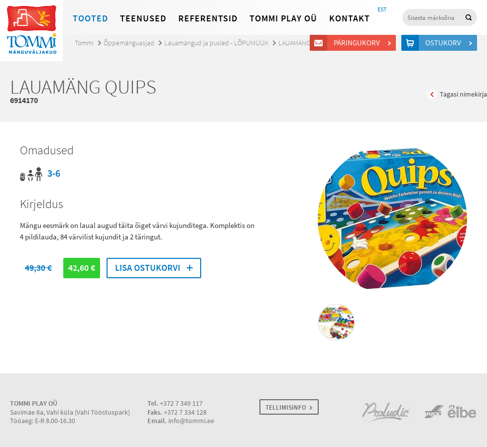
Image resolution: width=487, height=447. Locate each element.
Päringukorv (358, 43)
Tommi (84, 43)
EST (381, 9)
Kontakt (349, 18)
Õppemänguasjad (129, 43)
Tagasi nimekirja (463, 94)
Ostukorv (445, 43)
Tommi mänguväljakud (31, 30)
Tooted (90, 18)
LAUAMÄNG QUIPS (304, 43)
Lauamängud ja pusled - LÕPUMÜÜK (216, 43)
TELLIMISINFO (285, 407)
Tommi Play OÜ (283, 18)
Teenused (143, 18)
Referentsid (208, 18)
